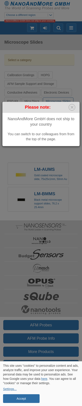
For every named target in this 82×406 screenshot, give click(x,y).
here (44, 378)
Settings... (10, 389)
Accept (21, 398)
